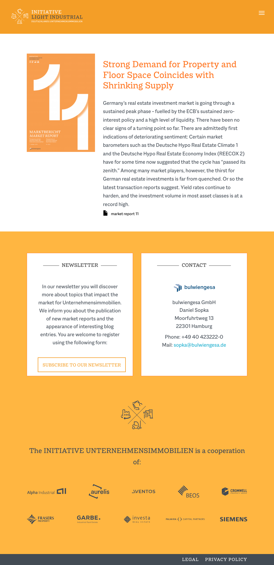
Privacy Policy (226, 559)
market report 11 (125, 213)
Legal (190, 559)
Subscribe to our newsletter (82, 365)
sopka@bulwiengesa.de (200, 345)
